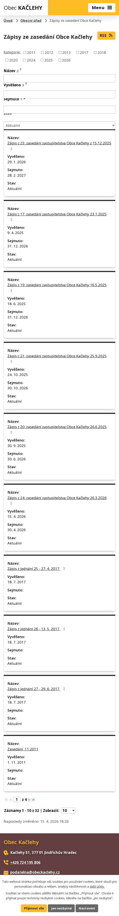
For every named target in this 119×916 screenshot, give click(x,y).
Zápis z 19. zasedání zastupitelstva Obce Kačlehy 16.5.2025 (57, 287)
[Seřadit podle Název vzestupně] (21, 69)
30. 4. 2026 (16, 529)
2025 (48, 59)
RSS (106, 35)
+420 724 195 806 (25, 862)
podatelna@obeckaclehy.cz (35, 872)
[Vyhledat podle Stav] (59, 125)
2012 (49, 52)
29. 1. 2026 (16, 161)
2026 (66, 59)
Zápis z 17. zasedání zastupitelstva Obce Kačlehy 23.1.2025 (57, 217)
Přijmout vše (34, 908)
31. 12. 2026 (17, 246)
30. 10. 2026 (17, 387)
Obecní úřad (31, 20)
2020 (13, 59)
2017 (84, 52)
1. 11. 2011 (16, 762)
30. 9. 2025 (16, 445)
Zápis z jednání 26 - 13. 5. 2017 (37, 628)
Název (11, 70)
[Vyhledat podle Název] (59, 78)
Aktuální (14, 188)
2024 (31, 59)
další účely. (97, 886)
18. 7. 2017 (16, 581)
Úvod (8, 20)
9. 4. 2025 (15, 232)
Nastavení (87, 908)
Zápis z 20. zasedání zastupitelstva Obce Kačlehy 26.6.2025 (57, 429)
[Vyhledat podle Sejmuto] (59, 110)
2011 (31, 52)
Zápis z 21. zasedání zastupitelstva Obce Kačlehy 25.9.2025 (57, 358)
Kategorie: (12, 52)
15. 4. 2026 (16, 516)
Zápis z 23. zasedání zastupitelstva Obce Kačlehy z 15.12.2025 (59, 146)
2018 (101, 52)
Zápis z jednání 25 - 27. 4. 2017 (37, 568)
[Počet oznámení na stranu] (68, 810)
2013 (66, 52)
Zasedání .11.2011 (22, 749)
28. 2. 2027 (16, 175)
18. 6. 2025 (16, 303)
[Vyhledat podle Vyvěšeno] (59, 94)
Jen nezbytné (61, 908)
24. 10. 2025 (17, 374)
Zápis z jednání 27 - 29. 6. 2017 (37, 688)
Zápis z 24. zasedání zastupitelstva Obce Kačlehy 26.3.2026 (57, 500)
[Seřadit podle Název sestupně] (21, 70)
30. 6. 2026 (16, 459)
